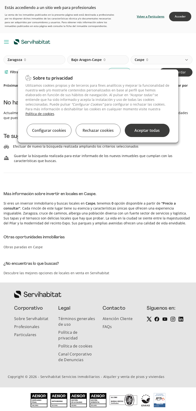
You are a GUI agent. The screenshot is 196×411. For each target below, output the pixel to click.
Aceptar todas (147, 130)
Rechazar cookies (98, 130)
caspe (141, 59)
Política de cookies (39, 113)
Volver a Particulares (150, 16)
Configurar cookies (49, 130)
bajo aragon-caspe (88, 59)
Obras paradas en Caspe (23, 247)
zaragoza (17, 59)
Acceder (180, 16)
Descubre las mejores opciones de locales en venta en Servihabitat (56, 273)
